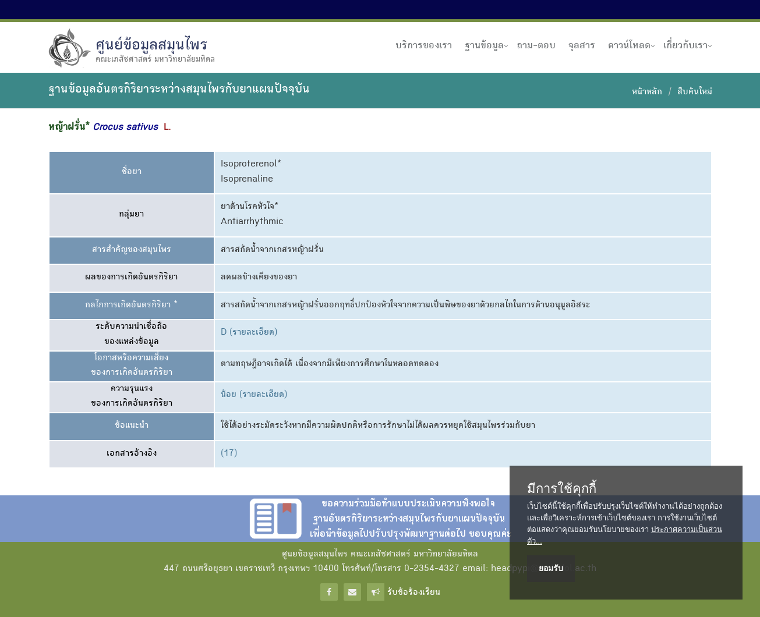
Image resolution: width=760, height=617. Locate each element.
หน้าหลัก (647, 92)
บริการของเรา (423, 46)
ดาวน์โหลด (629, 46)
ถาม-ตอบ (536, 46)
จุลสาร (581, 46)
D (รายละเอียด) (249, 333)
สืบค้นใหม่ (694, 92)
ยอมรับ (551, 568)
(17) (229, 454)
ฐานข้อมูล (484, 46)
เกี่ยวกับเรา (685, 46)
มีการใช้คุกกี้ (561, 489)
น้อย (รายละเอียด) (254, 395)
